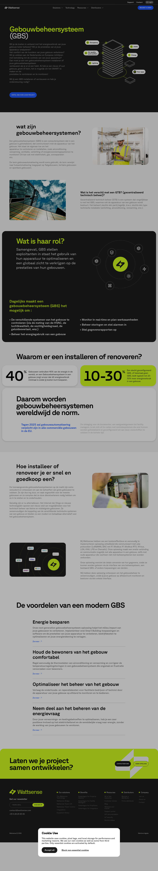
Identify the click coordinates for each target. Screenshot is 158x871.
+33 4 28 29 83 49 (17, 814)
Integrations (61, 810)
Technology (70, 8)
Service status (109, 820)
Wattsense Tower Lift (64, 804)
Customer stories (110, 801)
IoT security (108, 817)
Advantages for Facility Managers (86, 801)
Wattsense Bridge (63, 801)
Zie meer (37, 641)
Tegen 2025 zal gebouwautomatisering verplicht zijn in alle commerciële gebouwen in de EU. (48, 427)
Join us (141, 796)
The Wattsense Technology (62, 797)
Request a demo (146, 7)
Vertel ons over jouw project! (23, 95)
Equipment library (63, 813)
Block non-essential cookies (75, 850)
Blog (106, 804)
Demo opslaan (141, 763)
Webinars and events (109, 807)
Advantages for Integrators (88, 808)
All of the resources (108, 797)
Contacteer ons (123, 763)
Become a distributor (125, 797)
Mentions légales (143, 833)
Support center (109, 811)
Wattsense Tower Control (66, 807)
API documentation (111, 814)
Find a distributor (128, 801)
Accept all (49, 850)
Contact (139, 2)
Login (150, 2)
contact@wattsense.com (20, 810)
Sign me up (38, 805)
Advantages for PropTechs (87, 805)
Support (130, 2)
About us (142, 799)
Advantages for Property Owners (87, 797)
